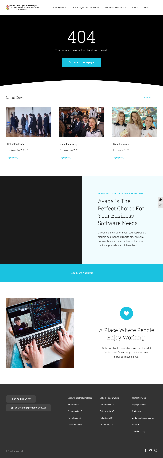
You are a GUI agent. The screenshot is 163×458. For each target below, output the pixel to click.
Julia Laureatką (68, 144)
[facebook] (145, 450)
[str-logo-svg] (22, 6)
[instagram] (155, 450)
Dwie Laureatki (121, 144)
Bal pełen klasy (15, 144)
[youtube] (150, 450)
